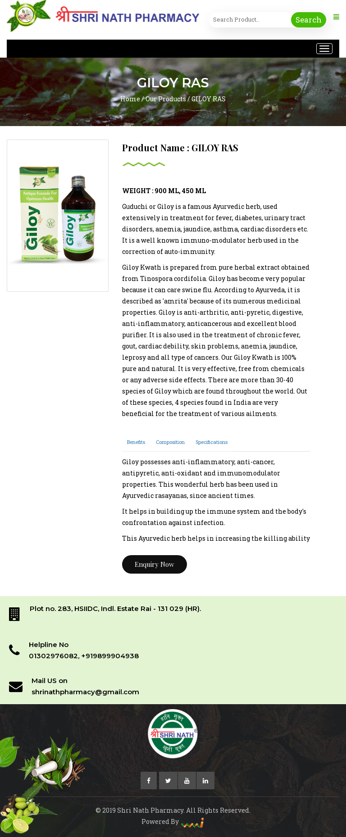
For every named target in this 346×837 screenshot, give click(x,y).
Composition (170, 442)
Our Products (166, 99)
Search (309, 19)
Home (130, 99)
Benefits (136, 442)
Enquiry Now (154, 564)
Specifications (212, 442)
